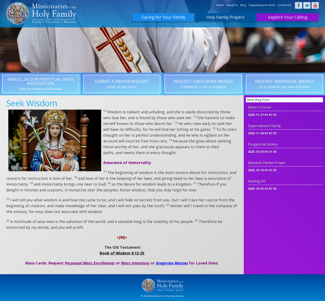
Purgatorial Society (263, 144)
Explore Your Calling (287, 17)
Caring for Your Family (163, 17)
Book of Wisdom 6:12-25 (121, 253)
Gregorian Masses (172, 263)
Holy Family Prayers (225, 17)
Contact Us (284, 5)
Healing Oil (256, 181)
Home (220, 5)
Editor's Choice (259, 107)
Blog (243, 5)
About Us (232, 5)
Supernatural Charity (264, 126)
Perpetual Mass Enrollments (90, 263)
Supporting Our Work (262, 5)
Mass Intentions (135, 263)
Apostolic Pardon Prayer (267, 162)
